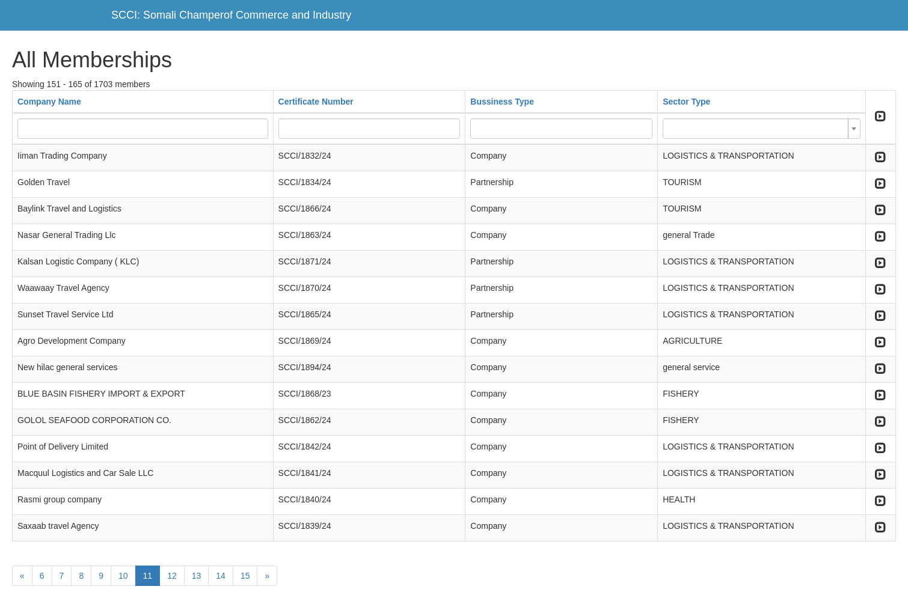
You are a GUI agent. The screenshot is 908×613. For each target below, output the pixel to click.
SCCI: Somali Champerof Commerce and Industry (231, 15)
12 (172, 576)
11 (148, 576)
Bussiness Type (502, 101)
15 (245, 576)
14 (220, 576)
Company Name (49, 101)
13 (196, 576)
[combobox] (761, 128)
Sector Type (686, 101)
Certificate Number (316, 101)
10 (123, 576)
